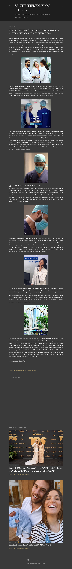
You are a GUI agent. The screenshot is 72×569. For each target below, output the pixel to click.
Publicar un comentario (22, 474)
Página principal (22, 18)
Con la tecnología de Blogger (36, 560)
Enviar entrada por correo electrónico (26, 370)
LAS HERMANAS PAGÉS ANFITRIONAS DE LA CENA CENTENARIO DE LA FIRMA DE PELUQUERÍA (35, 469)
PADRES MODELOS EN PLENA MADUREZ (30, 544)
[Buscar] (62, 5)
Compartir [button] (12, 370)
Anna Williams (41, 563)
